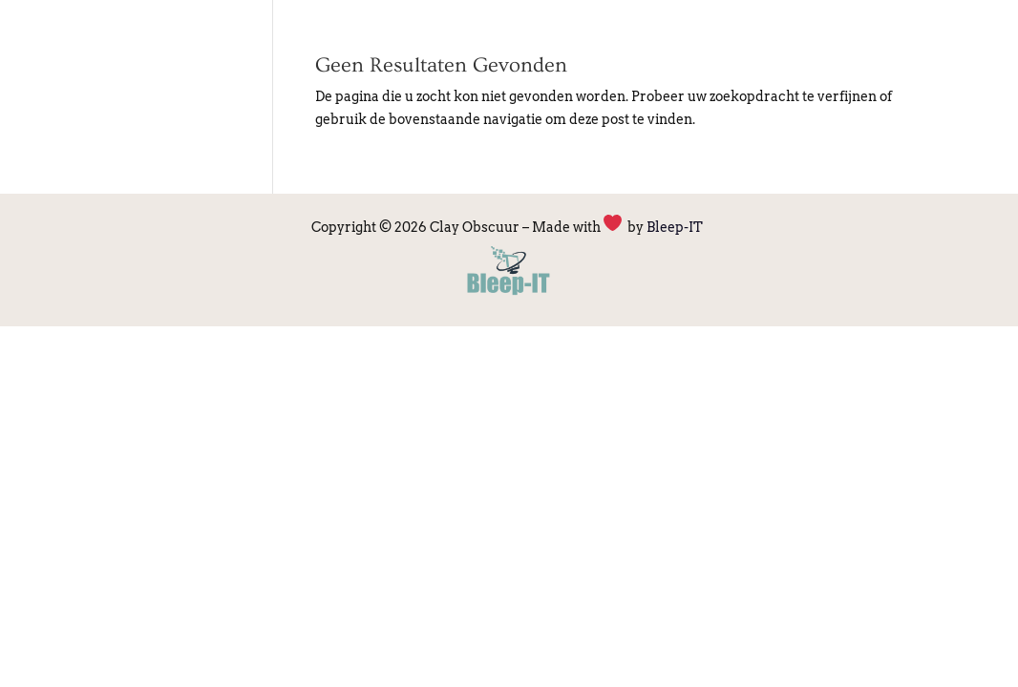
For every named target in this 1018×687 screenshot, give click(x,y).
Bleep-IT (676, 227)
